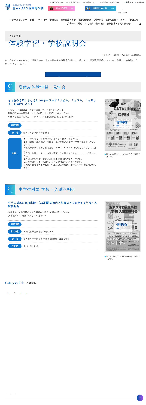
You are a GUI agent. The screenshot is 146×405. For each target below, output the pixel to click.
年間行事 (140, 2)
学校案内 (54, 19)
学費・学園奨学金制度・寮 (65, 296)
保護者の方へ (74, 2)
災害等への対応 (74, 23)
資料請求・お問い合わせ (119, 23)
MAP (50, 135)
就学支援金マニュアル (116, 19)
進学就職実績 (85, 19)
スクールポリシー (18, 19)
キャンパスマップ (26, 397)
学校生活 (134, 19)
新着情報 (129, 2)
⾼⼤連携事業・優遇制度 (96, 296)
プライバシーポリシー (47, 397)
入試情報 (98, 19)
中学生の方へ (57, 2)
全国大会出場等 (104, 10)
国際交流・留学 (68, 19)
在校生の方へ (91, 2)
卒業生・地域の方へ (110, 2)
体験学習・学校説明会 (20, 296)
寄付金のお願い (67, 9)
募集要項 (41, 296)
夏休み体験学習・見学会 (59, 74)
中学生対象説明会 (87, 74)
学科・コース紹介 (38, 19)
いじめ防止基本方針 (94, 23)
